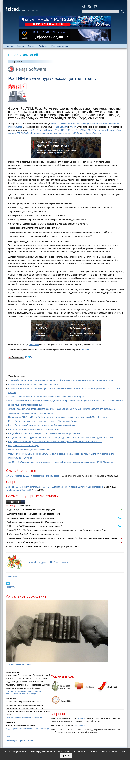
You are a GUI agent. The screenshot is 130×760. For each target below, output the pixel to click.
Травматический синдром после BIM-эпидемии (31, 518)
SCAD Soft (93, 130)
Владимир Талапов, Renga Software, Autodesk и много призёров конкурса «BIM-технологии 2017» (55, 441)
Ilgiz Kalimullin (11, 722)
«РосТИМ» (34, 344)
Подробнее (10, 736)
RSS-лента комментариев (18, 664)
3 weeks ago (37, 717)
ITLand (40, 130)
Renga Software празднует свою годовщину (28, 450)
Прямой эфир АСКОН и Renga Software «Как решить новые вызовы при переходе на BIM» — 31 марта (57, 417)
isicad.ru (81, 719)
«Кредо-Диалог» (106, 130)
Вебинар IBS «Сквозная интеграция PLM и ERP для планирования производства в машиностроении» (55, 487)
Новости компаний (23, 55)
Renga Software (60, 127)
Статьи (20, 46)
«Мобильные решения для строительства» (50, 133)
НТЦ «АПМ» (80, 130)
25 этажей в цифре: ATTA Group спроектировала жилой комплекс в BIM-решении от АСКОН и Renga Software (60, 380)
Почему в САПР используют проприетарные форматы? (35, 526)
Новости (9, 46)
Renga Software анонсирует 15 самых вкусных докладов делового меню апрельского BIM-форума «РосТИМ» (60, 437)
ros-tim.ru (86, 350)
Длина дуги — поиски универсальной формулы (32, 510)
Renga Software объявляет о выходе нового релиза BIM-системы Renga (42, 421)
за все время (25, 505)
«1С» (33, 130)
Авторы (31, 46)
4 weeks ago (44, 729)
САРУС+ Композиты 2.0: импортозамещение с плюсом (32, 476)
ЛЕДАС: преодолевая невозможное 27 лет (22, 729)
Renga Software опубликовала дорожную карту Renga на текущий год (41, 425)
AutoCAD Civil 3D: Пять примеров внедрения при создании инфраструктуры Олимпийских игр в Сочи (57, 530)
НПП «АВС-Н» (67, 130)
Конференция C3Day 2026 (18, 490)
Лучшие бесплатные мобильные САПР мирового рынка (36, 522)
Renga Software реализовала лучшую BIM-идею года (33, 429)
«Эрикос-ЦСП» (51, 130)
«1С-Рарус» (78, 133)
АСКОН (73, 127)
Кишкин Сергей (11, 699)
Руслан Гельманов (12, 672)
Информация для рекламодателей (19, 740)
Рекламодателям (59, 46)
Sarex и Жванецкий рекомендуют (19, 717)
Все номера (11, 577)
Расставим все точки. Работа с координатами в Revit (34, 514)
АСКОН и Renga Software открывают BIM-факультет (33, 384)
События (43, 46)
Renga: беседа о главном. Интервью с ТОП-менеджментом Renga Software (44, 433)
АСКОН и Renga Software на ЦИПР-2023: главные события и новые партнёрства (47, 396)
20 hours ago (31, 694)
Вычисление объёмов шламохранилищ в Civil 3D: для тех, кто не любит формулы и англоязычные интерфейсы (63, 538)
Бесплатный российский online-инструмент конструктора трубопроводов (44, 546)
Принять (66, 755)
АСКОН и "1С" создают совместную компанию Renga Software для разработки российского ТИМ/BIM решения (61, 462)
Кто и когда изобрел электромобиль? (27, 542)
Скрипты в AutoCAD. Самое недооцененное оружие (34, 534)
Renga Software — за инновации (23, 445)
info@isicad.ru (80, 725)
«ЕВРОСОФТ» (22, 133)
